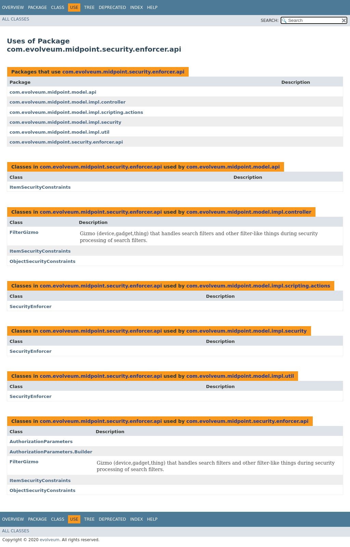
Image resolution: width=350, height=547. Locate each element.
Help (152, 7)
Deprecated (112, 7)
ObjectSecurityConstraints (43, 261)
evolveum (49, 539)
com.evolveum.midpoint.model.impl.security (65, 122)
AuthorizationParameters (41, 441)
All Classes (15, 19)
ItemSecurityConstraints (40, 187)
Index (136, 7)
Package (37, 7)
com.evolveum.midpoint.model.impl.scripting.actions (76, 112)
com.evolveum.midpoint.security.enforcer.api (123, 72)
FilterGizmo (24, 232)
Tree (89, 7)
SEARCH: (270, 20)
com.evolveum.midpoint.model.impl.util (59, 132)
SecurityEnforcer (31, 306)
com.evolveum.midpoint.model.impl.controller (68, 102)
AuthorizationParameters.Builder (51, 451)
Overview (13, 7)
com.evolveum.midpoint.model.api (53, 92)
